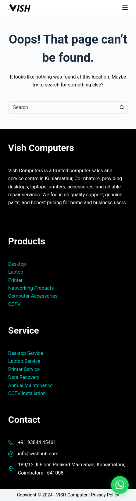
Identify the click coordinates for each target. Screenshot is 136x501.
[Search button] (121, 107)
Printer (15, 280)
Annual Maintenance (30, 385)
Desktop (17, 264)
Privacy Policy (105, 495)
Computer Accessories (33, 296)
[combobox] (62, 107)
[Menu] (125, 7)
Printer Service (24, 369)
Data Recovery (23, 377)
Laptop (15, 272)
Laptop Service (24, 361)
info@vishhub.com (38, 454)
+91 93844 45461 (37, 442)
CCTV (14, 304)
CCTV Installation (27, 393)
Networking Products (31, 288)
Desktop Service (25, 353)
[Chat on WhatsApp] (120, 485)
